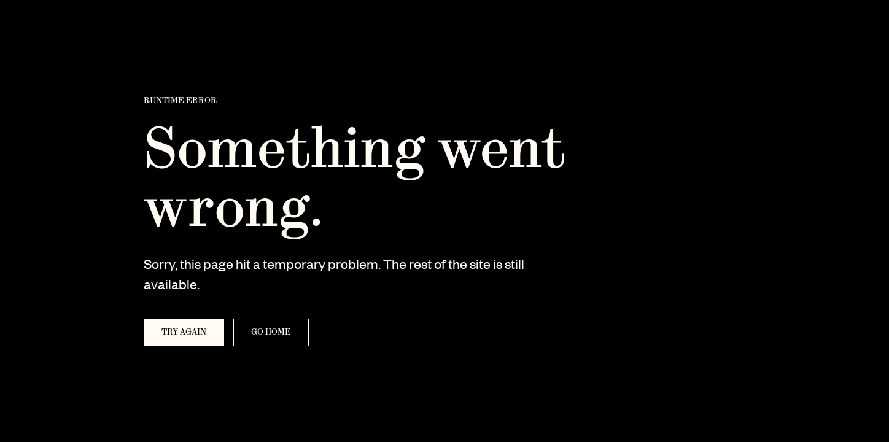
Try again (183, 332)
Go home (271, 332)
